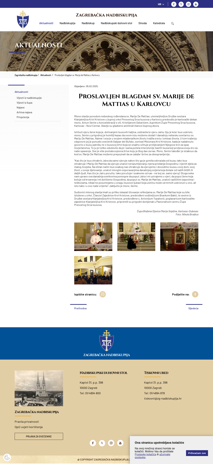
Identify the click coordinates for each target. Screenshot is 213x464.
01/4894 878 (157, 393)
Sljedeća (193, 308)
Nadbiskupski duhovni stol (116, 23)
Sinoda (142, 23)
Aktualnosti (46, 23)
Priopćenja (23, 117)
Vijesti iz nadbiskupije (29, 97)
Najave (21, 107)
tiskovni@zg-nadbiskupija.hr (163, 398)
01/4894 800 (93, 393)
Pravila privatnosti (27, 421)
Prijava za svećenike (39, 436)
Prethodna (80, 308)
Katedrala (159, 23)
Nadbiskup (88, 23)
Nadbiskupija (67, 23)
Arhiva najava (24, 112)
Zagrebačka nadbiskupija (106, 15)
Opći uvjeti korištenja (29, 427)
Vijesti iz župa (24, 102)
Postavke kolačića (145, 454)
